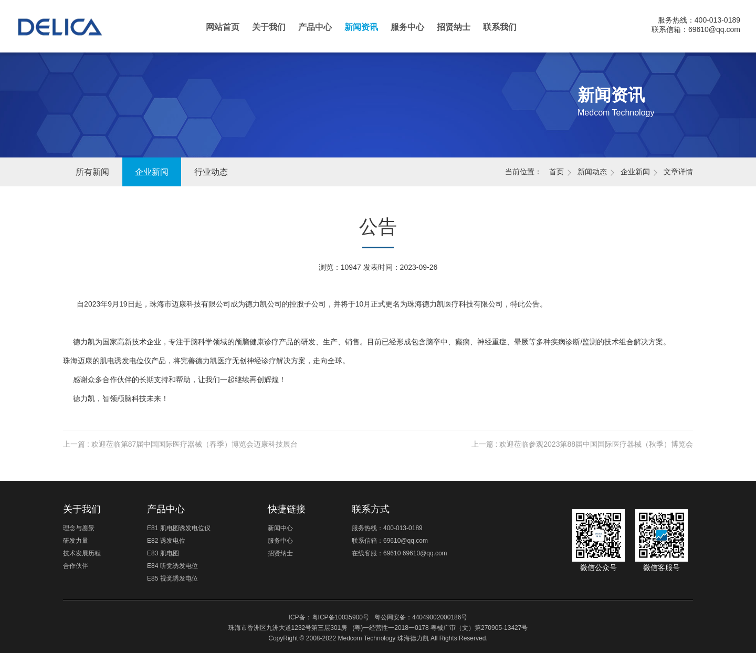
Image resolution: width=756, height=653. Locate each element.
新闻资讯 (361, 27)
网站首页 (222, 27)
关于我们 (269, 27)
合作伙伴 (75, 566)
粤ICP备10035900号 (340, 617)
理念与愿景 (78, 528)
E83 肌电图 (163, 553)
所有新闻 (92, 171)
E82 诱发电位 (166, 540)
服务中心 (407, 27)
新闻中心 (280, 528)
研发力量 (75, 540)
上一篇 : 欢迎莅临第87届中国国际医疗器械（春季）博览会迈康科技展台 (180, 444)
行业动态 (211, 171)
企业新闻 (152, 171)
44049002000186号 (439, 617)
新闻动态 (592, 171)
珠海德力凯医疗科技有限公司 (69, 32)
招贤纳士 (453, 27)
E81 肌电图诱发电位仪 (179, 528)
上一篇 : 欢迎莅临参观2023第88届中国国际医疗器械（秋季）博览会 (582, 444)
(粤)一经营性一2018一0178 (390, 627)
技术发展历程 (82, 553)
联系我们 (500, 27)
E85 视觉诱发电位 (172, 578)
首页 (556, 171)
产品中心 (315, 27)
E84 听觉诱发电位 (172, 566)
